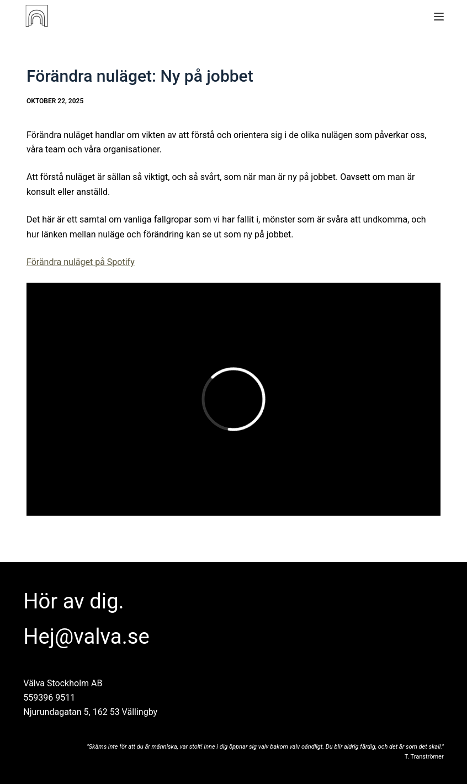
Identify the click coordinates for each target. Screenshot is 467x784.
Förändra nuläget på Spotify (80, 262)
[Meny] (439, 17)
